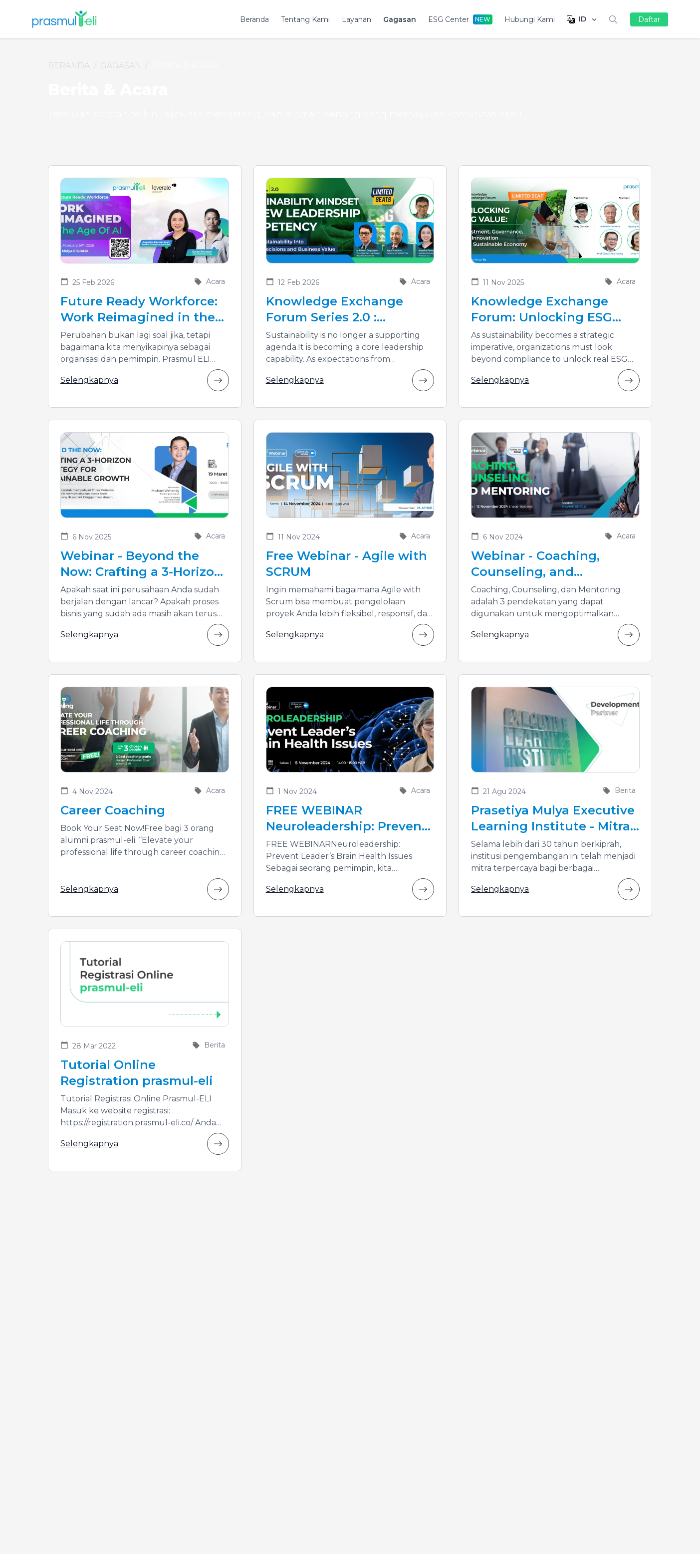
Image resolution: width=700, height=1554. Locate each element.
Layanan (356, 19)
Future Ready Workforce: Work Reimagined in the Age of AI (139, 309)
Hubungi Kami (529, 19)
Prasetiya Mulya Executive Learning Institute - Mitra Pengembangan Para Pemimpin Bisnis (553, 818)
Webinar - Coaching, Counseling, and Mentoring (535, 564)
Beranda (254, 19)
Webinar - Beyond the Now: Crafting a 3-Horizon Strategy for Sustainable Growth (141, 564)
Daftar (649, 19)
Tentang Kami (305, 19)
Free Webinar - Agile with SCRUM (346, 563)
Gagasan (399, 19)
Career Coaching (112, 810)
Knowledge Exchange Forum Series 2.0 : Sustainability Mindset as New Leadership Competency (346, 309)
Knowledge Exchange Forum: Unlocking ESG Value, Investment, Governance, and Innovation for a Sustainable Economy (541, 309)
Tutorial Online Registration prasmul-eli (136, 1072)
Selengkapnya (144, 380)
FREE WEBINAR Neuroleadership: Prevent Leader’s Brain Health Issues (346, 818)
